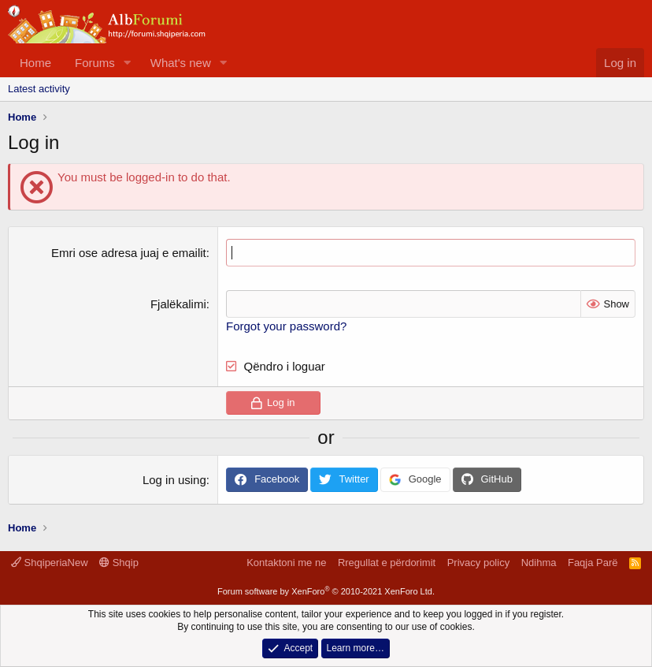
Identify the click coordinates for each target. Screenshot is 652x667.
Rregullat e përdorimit (386, 562)
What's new (180, 62)
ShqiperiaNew (49, 562)
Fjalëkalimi (178, 304)
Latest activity (39, 89)
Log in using (174, 479)
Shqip (119, 562)
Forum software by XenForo (326, 591)
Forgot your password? (286, 326)
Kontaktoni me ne (286, 562)
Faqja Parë (593, 562)
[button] (128, 62)
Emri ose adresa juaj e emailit (128, 252)
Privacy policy (478, 562)
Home (35, 62)
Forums (95, 62)
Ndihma (539, 562)
